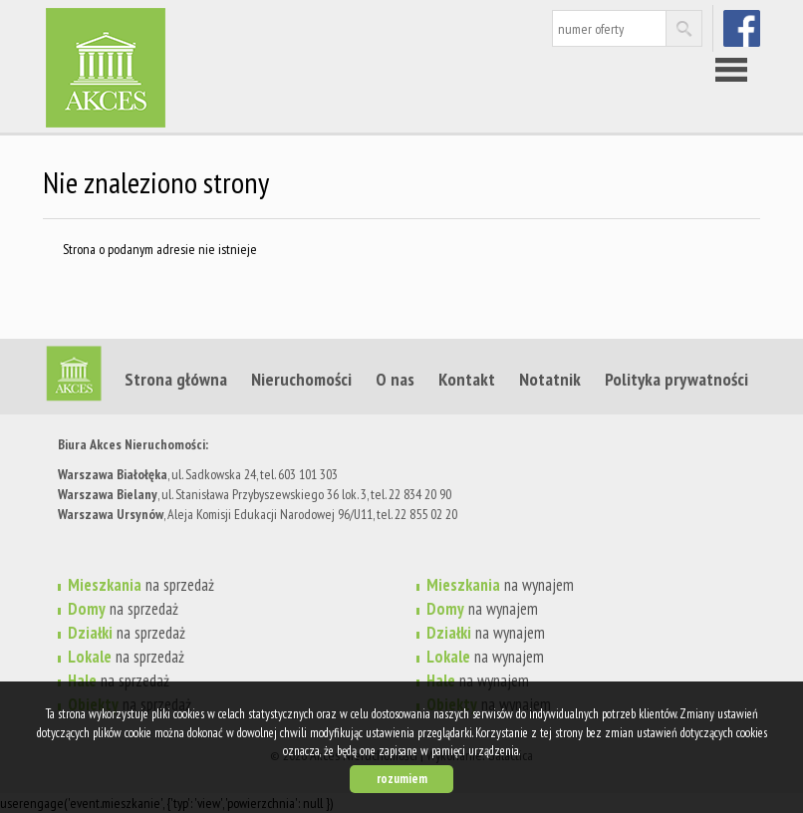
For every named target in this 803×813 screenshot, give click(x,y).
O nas (395, 379)
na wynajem (500, 585)
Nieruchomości (301, 379)
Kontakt (466, 379)
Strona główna (176, 379)
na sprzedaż (141, 585)
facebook (743, 28)
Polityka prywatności (676, 379)
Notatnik (550, 379)
